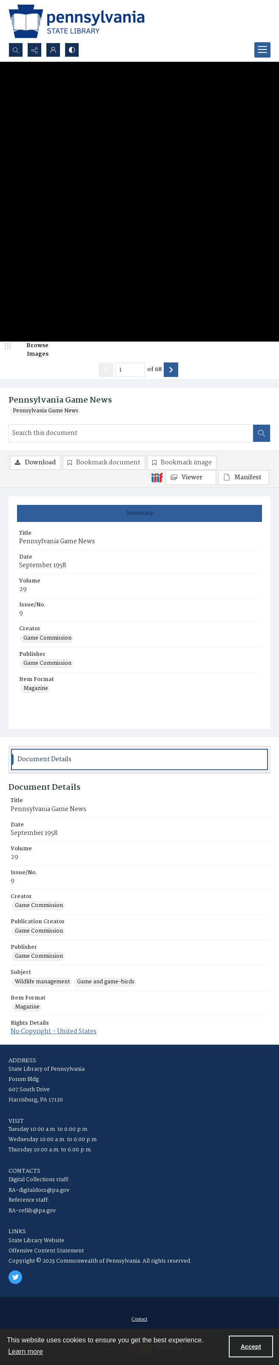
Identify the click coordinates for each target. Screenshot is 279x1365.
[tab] (139, 513)
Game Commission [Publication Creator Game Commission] (39, 931)
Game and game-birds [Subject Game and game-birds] (105, 982)
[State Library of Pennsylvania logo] (77, 21)
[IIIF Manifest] (243, 477)
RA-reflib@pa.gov (32, 1210)
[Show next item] (171, 369)
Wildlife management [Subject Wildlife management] (42, 982)
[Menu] (262, 50)
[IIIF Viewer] (190, 477)
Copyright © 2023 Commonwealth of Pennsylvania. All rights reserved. (100, 1261)
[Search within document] (261, 433)
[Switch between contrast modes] (72, 50)
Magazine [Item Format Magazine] (35, 688)
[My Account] (53, 50)
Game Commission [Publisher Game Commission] (47, 663)
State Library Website (36, 1240)
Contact (139, 1319)
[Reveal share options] (34, 50)
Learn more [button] (25, 1351)
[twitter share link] (15, 1277)
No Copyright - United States (54, 1031)
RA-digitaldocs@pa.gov (39, 1190)
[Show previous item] (106, 369)
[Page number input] (130, 369)
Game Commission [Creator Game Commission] (47, 638)
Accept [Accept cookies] (251, 1346)
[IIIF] (157, 477)
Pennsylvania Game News (45, 411)
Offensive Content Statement (46, 1250)
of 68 (154, 369)
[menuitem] (139, 1319)
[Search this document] (131, 433)
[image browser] (32, 350)
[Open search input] (16, 50)
